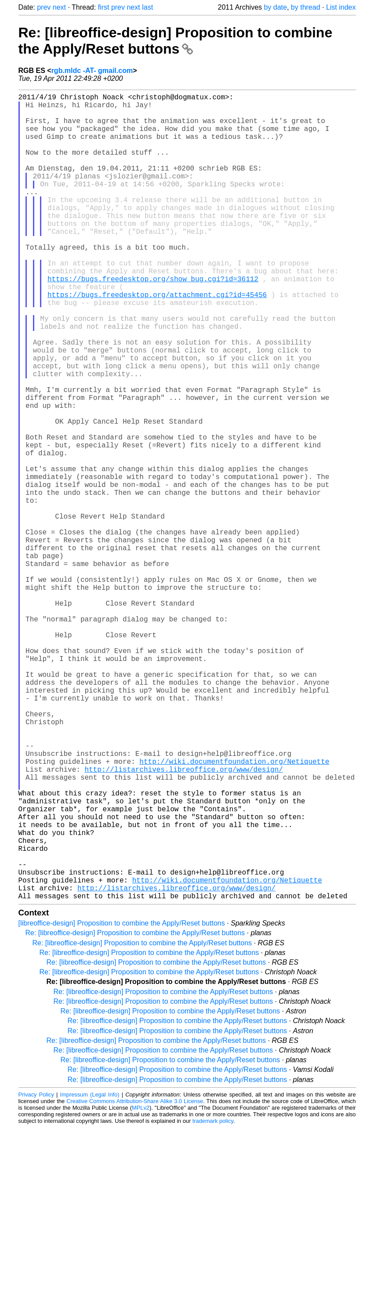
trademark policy (212, 1300)
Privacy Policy (36, 1274)
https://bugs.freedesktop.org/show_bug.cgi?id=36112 (152, 321)
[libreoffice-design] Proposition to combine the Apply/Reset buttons (121, 1102)
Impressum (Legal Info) (90, 1274)
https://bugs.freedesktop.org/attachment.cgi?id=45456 (157, 340)
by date (275, 7)
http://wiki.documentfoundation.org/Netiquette (234, 910)
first (103, 7)
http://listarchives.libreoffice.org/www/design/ (184, 920)
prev (44, 7)
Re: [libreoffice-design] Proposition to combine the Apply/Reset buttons (175, 41)
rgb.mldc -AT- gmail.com (92, 70)
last (147, 7)
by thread (305, 7)
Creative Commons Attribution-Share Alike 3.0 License (134, 1280)
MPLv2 (140, 1287)
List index (341, 7)
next (59, 7)
